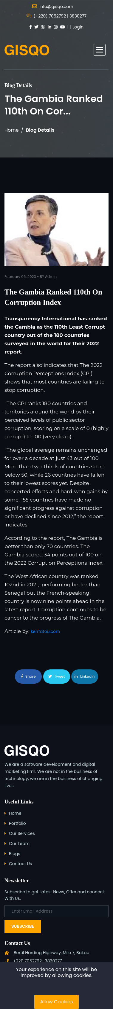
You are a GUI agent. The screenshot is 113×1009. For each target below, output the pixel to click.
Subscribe (22, 926)
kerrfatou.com (45, 631)
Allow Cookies (56, 1001)
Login (77, 27)
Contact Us (20, 864)
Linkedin (85, 676)
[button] (100, 50)
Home (11, 130)
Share (28, 676)
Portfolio (17, 823)
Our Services (22, 833)
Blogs (14, 854)
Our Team (19, 843)
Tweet (56, 676)
